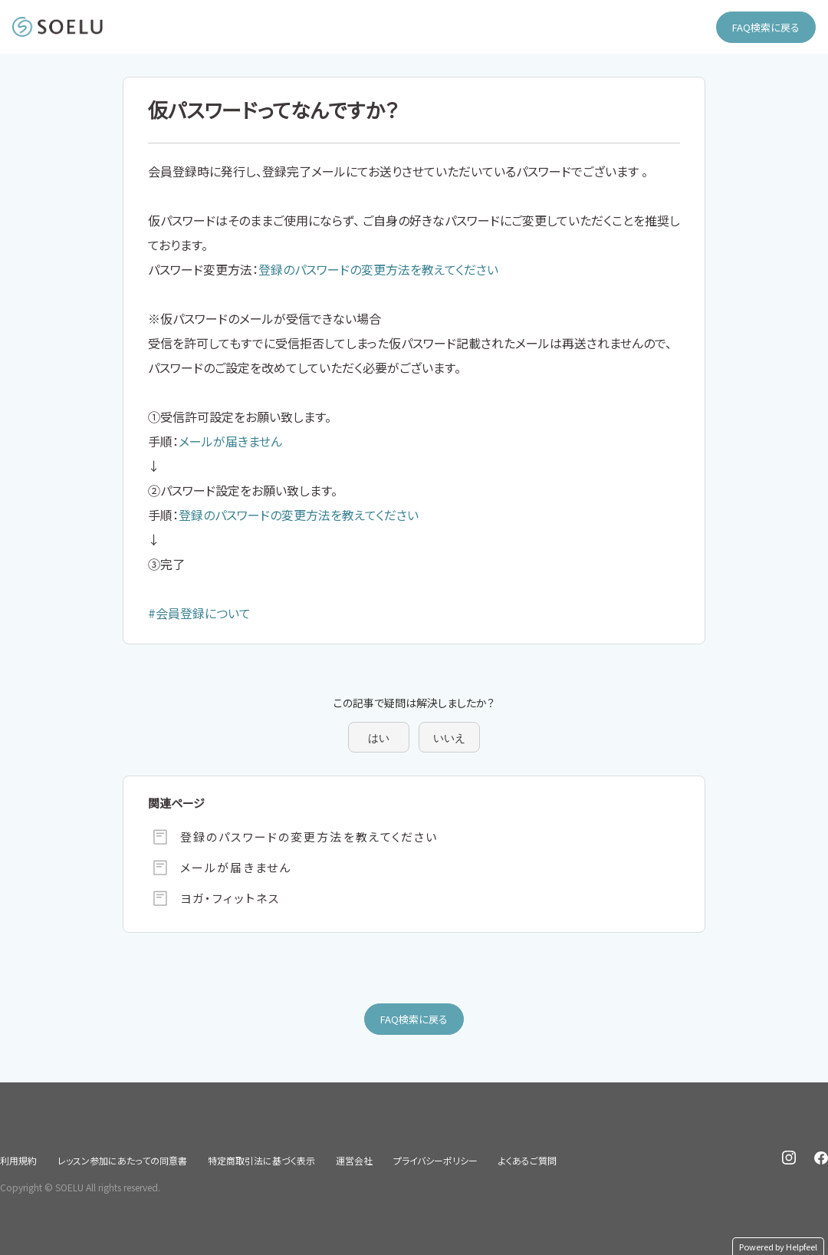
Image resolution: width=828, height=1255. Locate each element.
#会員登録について (199, 613)
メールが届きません (230, 441)
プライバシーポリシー (435, 1160)
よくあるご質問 (527, 1160)
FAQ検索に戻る (766, 27)
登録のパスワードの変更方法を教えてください (378, 269)
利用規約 (18, 1160)
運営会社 (354, 1160)
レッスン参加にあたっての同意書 (122, 1160)
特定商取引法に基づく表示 (261, 1160)
